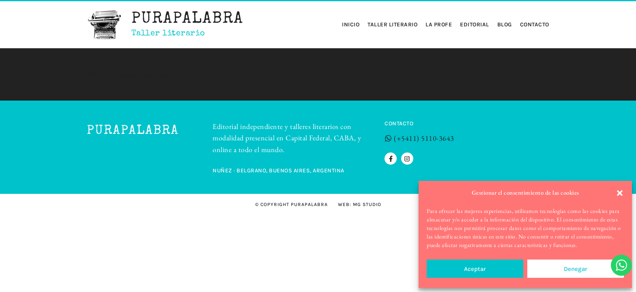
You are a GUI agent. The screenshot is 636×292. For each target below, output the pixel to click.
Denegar (575, 269)
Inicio (350, 25)
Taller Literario (392, 25)
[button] (620, 193)
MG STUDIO (367, 204)
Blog (504, 25)
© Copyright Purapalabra (291, 204)
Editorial (474, 25)
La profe (438, 25)
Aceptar (475, 269)
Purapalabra (187, 19)
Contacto (534, 25)
